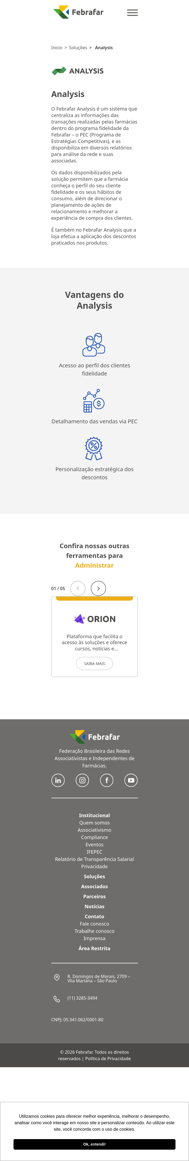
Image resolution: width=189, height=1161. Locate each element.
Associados (94, 886)
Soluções (78, 48)
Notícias (95, 906)
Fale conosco (94, 923)
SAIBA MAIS (94, 663)
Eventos (94, 844)
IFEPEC (94, 852)
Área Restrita (95, 948)
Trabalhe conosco (95, 931)
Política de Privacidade (108, 1059)
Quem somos (94, 822)
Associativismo (94, 830)
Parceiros (94, 896)
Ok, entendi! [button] (94, 1144)
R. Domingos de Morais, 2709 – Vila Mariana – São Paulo (99, 978)
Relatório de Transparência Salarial (94, 859)
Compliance (94, 837)
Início (56, 48)
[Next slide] (98, 588)
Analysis (104, 48)
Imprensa (94, 938)
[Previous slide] (77, 588)
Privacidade (94, 866)
